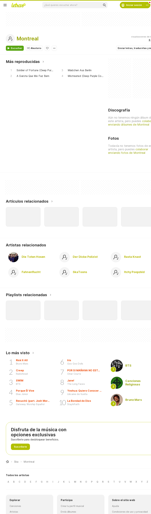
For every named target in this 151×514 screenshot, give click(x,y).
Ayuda (115, 506)
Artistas (14, 511)
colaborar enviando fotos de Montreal (128, 151)
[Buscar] (104, 5)
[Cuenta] (147, 5)
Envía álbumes (68, 511)
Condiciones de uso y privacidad (130, 511)
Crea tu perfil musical (72, 506)
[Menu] (5, 5)
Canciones (15, 506)
